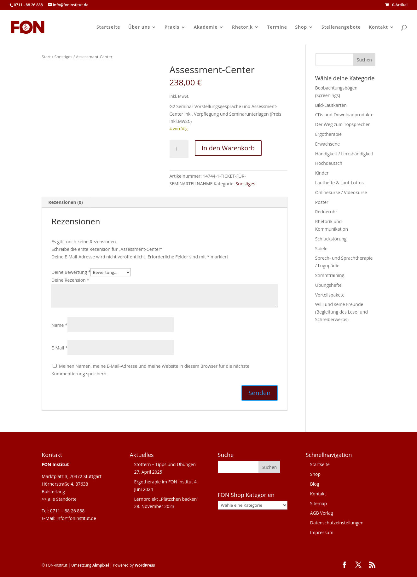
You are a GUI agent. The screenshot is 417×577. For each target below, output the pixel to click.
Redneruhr (326, 212)
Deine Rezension (70, 280)
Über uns (139, 27)
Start (46, 57)
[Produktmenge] (179, 149)
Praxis (172, 27)
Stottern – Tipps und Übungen (165, 464)
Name (59, 325)
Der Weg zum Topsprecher (342, 124)
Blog (314, 484)
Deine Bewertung (70, 272)
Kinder (322, 173)
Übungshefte (328, 285)
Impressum (321, 532)
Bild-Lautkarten (331, 105)
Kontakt (378, 27)
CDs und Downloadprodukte (344, 115)
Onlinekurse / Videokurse (341, 192)
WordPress (145, 565)
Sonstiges (63, 57)
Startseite (108, 27)
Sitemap (318, 503)
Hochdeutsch (328, 163)
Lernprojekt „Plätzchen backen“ (166, 499)
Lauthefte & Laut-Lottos (339, 183)
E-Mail (59, 348)
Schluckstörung (331, 239)
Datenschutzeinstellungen (336, 523)
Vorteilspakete (330, 295)
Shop (301, 27)
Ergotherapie (328, 134)
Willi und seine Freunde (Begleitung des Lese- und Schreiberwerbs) (341, 311)
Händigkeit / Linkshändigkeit (344, 154)
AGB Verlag (321, 513)
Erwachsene (327, 144)
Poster (321, 202)
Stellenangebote (341, 27)
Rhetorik (242, 27)
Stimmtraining (329, 275)
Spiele (321, 248)
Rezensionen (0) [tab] (65, 202)
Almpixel (100, 565)
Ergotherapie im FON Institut (163, 482)
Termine (277, 27)
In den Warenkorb (228, 148)
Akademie (206, 27)
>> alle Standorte (59, 499)
